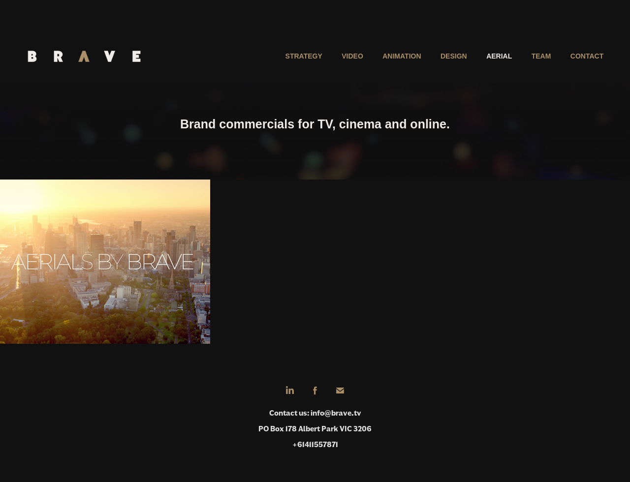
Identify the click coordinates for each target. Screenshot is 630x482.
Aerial (499, 56)
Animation (401, 56)
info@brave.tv (336, 413)
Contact (586, 56)
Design (454, 56)
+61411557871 (315, 444)
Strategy (303, 56)
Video (352, 56)
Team (541, 56)
